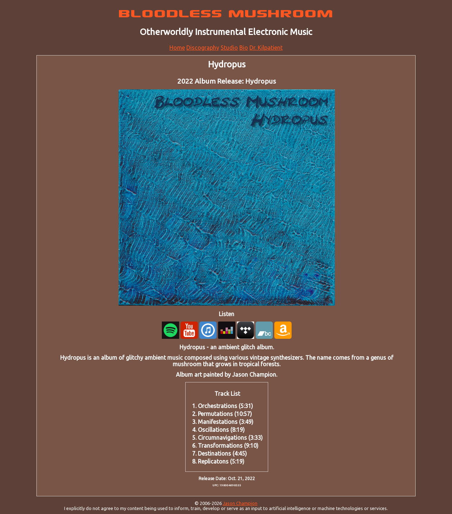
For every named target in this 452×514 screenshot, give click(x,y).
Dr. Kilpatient (266, 47)
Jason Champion (240, 503)
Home (177, 47)
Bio (243, 47)
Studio (229, 47)
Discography (202, 47)
